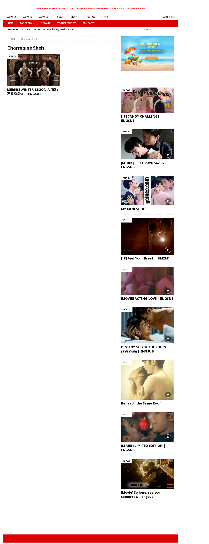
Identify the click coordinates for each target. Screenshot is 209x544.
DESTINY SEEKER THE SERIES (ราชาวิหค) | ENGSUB (143, 349)
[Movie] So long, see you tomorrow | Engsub (140, 494)
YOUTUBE (90, 17)
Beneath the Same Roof (141, 403)
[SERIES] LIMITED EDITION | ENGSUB (143, 447)
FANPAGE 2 (27, 17)
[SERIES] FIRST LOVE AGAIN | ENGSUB (144, 165)
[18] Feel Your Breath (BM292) (145, 258)
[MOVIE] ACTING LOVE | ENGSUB (147, 298)
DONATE (46, 23)
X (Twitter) (75, 17)
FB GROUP (59, 17)
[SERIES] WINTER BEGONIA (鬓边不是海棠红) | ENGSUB (32, 91)
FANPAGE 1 (11, 17)
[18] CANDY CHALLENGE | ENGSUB (141, 118)
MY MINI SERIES (133, 209)
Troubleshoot (66, 23)
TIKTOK (104, 17)
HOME (9, 23)
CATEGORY (26, 23)
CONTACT (88, 23)
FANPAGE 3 (43, 17)
